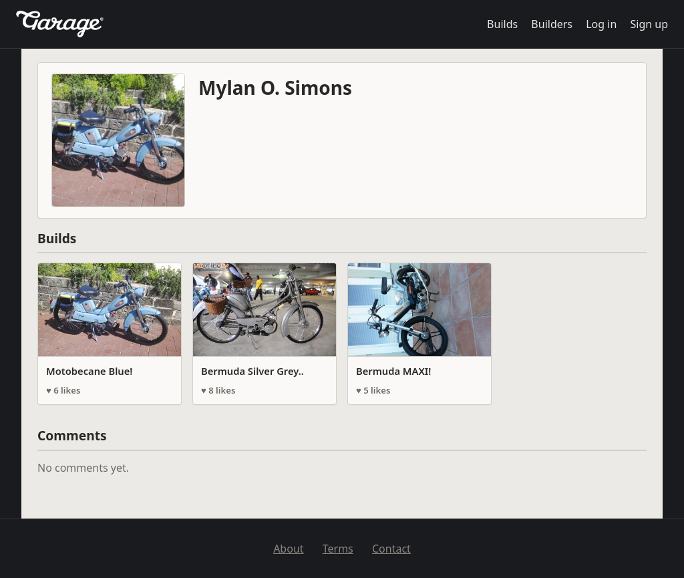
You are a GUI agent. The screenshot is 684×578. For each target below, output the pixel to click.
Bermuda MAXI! (393, 371)
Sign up (649, 24)
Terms (338, 548)
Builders (551, 24)
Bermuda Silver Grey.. (252, 371)
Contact (391, 548)
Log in (601, 24)
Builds (502, 24)
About (288, 548)
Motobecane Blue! (89, 371)
